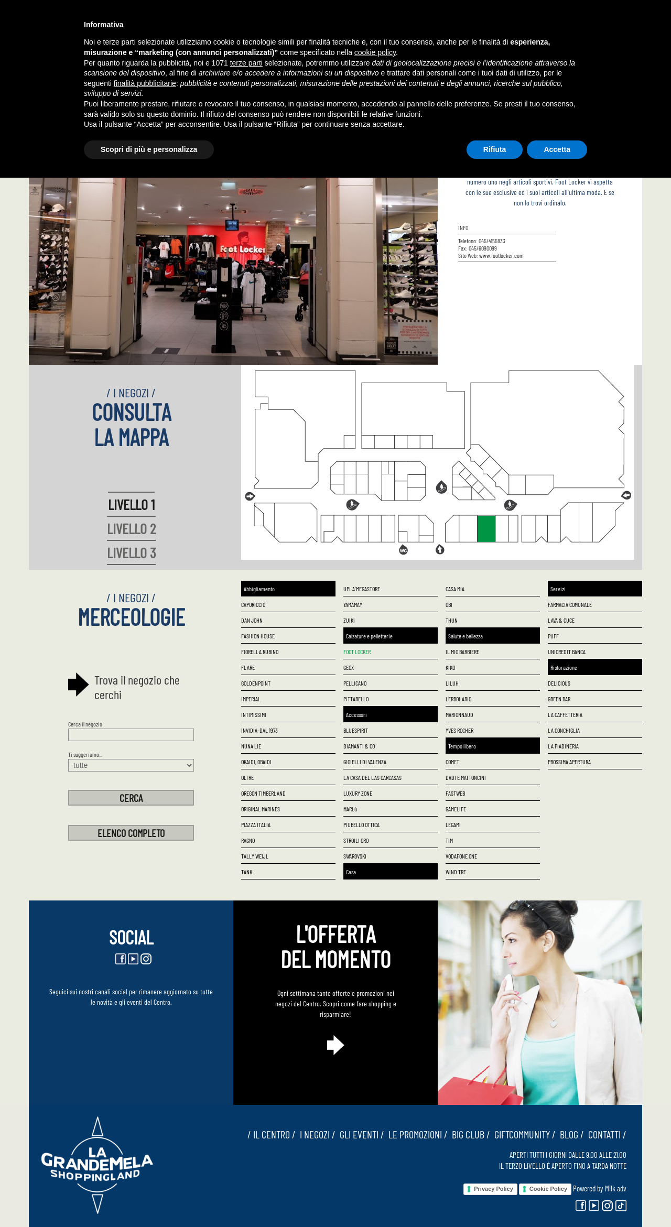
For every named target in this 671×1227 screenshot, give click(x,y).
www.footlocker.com (501, 255)
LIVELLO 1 (131, 504)
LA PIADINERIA (563, 746)
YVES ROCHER (459, 730)
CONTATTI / (605, 1134)
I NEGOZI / (316, 1134)
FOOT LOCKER (357, 651)
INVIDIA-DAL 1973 (259, 730)
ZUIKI (349, 620)
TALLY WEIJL (254, 856)
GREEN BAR (559, 698)
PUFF (553, 635)
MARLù (350, 808)
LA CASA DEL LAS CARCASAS (372, 777)
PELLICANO (354, 683)
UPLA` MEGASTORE (361, 588)
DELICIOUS (559, 683)
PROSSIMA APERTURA (569, 761)
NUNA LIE (251, 746)
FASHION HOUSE (258, 635)
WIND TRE (456, 871)
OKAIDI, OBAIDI (256, 761)
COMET (452, 761)
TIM (449, 840)
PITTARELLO (356, 698)
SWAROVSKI (354, 856)
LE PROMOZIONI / (416, 1134)
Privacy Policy (493, 1189)
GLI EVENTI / (360, 1134)
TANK (246, 871)
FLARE (248, 667)
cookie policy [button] (375, 52)
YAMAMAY (352, 604)
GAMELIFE (456, 808)
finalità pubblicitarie (145, 83)
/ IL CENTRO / (271, 1134)
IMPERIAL (251, 698)
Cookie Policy (548, 1189)
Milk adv (615, 1188)
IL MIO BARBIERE (462, 651)
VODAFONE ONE (461, 856)
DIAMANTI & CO (359, 746)
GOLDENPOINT (255, 683)
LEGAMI (453, 824)
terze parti (246, 63)
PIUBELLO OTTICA (361, 824)
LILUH (452, 683)
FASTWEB (455, 793)
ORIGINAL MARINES (260, 808)
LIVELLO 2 (131, 528)
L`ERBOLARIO (458, 698)
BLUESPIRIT (355, 730)
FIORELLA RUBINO (259, 651)
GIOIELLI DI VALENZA (364, 761)
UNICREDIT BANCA (567, 651)
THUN (452, 620)
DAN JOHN (252, 620)
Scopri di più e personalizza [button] (149, 149)
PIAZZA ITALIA (255, 824)
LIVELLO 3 (131, 552)
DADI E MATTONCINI (466, 777)
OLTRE (247, 777)
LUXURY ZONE (357, 793)
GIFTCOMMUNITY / (523, 1134)
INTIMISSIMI (253, 714)
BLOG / (570, 1134)
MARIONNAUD (459, 714)
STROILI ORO (356, 840)
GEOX (348, 667)
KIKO (450, 667)
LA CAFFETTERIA (565, 714)
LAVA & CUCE (561, 620)
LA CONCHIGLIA (564, 730)
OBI (449, 604)
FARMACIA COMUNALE (570, 604)
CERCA (131, 797)
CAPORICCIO (253, 604)
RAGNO (248, 840)
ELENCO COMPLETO (131, 833)
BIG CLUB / (469, 1134)
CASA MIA (455, 588)
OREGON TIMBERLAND (263, 793)
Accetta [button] (557, 149)
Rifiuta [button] (494, 149)
